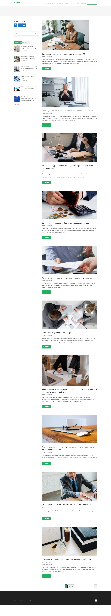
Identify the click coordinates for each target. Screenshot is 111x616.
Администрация (47, 56)
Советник (17, 3)
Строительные (59, 3)
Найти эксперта (92, 3)
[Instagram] (15, 25)
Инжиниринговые (81, 3)
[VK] (24, 25)
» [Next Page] (95, 586)
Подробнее (46, 68)
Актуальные (18, 42)
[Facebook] (20, 25)
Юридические (49, 3)
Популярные (26, 42)
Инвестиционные (69, 3)
